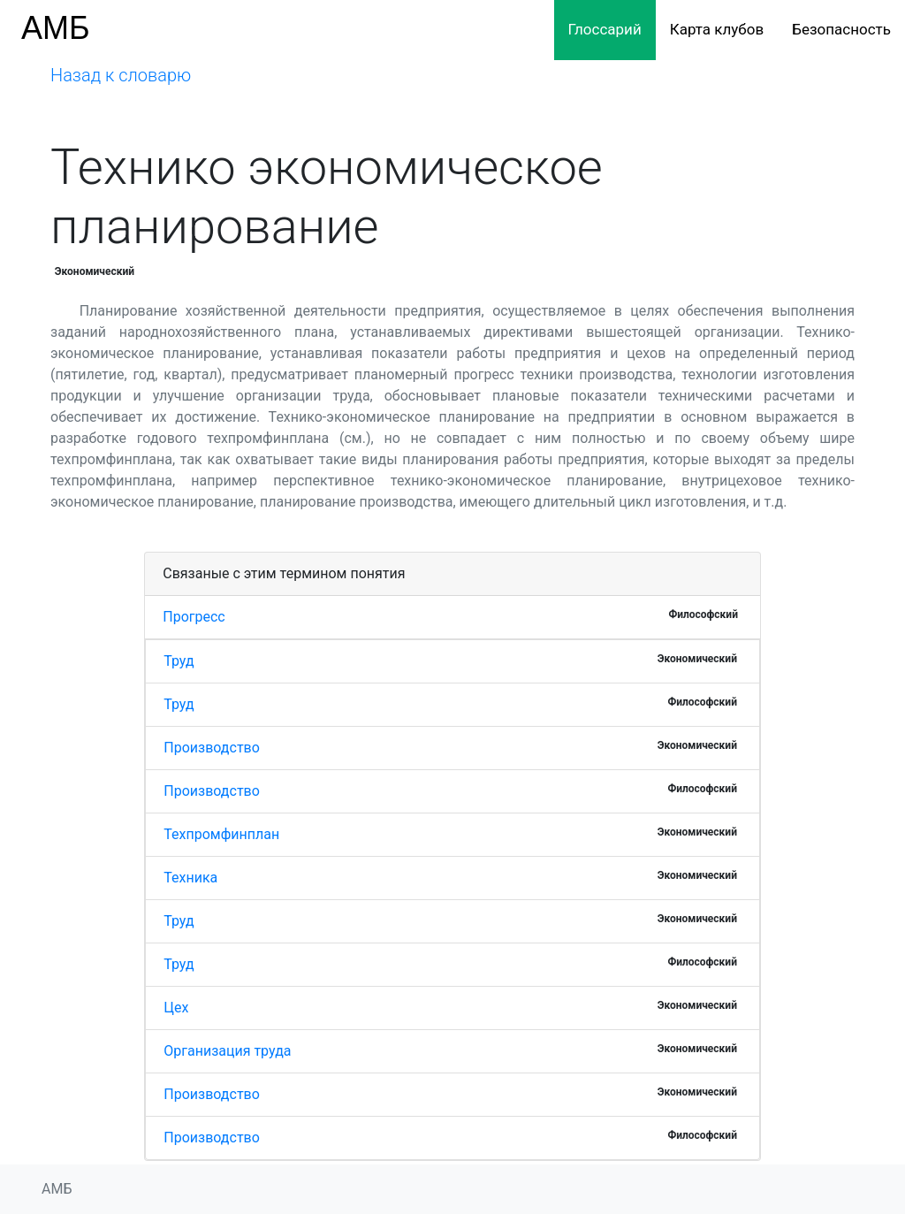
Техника (190, 877)
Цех (176, 1007)
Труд (179, 661)
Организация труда (227, 1050)
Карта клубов (717, 29)
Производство (212, 747)
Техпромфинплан (221, 834)
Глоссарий (605, 29)
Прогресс (193, 616)
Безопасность (841, 29)
